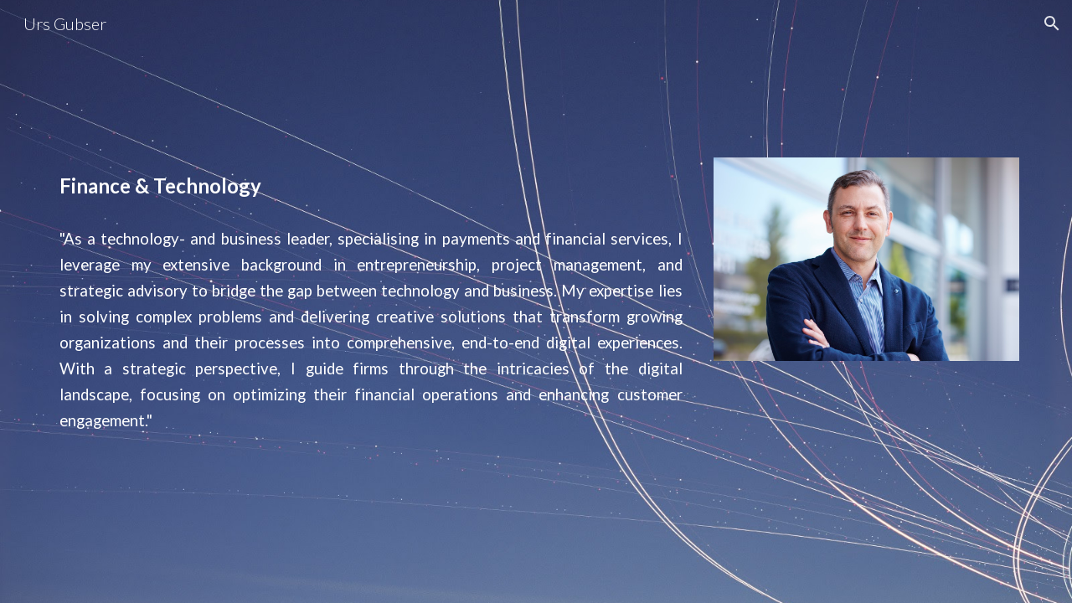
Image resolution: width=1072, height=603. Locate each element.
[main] (371, 185)
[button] (1052, 23)
